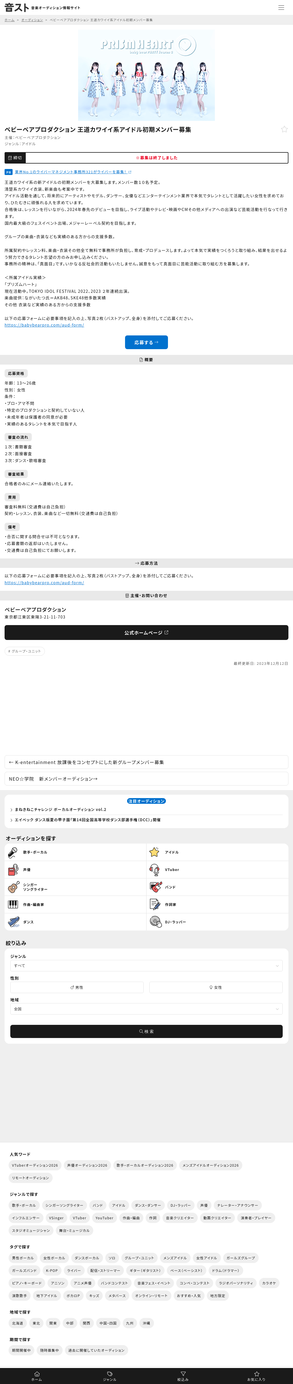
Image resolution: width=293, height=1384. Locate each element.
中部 (70, 1323)
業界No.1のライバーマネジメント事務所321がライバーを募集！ (73, 171)
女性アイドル (206, 1257)
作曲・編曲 (131, 1217)
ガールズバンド (24, 1270)
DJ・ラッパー (181, 1205)
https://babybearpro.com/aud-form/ (44, 325)
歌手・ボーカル (24, 1205)
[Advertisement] (146, 711)
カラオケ (269, 1282)
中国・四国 (108, 1323)
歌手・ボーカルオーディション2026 (145, 1165)
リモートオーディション (30, 1177)
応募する (146, 342)
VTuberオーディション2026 (35, 1165)
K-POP (52, 1270)
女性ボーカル (54, 1257)
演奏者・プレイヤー (256, 1217)
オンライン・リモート (151, 1295)
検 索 (146, 1031)
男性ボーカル (23, 1257)
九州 (130, 1323)
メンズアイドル (175, 1257)
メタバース (117, 1295)
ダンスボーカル (87, 1257)
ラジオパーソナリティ (236, 1282)
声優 (204, 1205)
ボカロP (73, 1295)
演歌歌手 (19, 1295)
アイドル (28, 143)
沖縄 (147, 1323)
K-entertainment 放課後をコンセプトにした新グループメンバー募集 (86, 762)
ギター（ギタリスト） (145, 1270)
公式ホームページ (146, 632)
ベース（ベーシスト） (186, 1270)
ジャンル (110, 1379)
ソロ (112, 1257)
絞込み (183, 1379)
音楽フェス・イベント (154, 1282)
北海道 (17, 1323)
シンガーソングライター (64, 1205)
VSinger (56, 1217)
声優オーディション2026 (87, 1165)
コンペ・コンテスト (195, 1282)
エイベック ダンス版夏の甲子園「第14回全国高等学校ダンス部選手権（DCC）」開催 (88, 819)
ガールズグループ (241, 1257)
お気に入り (256, 1379)
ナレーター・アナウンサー (238, 1205)
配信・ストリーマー (105, 1270)
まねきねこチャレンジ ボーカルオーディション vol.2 (60, 809)
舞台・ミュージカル (74, 1230)
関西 (87, 1323)
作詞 (153, 1217)
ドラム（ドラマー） (226, 1270)
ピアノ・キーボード (27, 1282)
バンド (98, 1205)
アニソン (58, 1282)
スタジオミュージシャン (31, 1230)
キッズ (94, 1295)
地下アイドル (47, 1295)
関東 (53, 1323)
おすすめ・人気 (189, 1295)
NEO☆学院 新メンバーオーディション (53, 778)
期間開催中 (21, 1350)
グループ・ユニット (26, 651)
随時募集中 (49, 1350)
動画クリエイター (217, 1217)
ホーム (36, 1379)
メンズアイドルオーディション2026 (211, 1165)
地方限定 (217, 1295)
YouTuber (105, 1217)
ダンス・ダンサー (148, 1205)
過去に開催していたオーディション (96, 1350)
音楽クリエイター (180, 1217)
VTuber (79, 1217)
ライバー (74, 1270)
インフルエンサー (26, 1217)
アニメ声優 (83, 1282)
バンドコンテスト (114, 1282)
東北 (36, 1323)
